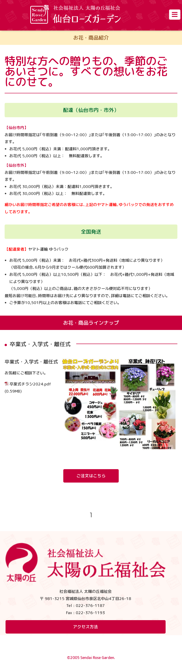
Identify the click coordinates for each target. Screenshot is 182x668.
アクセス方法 (85, 627)
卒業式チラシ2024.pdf (30, 384)
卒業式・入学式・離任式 (31, 361)
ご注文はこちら (91, 476)
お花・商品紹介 (91, 37)
